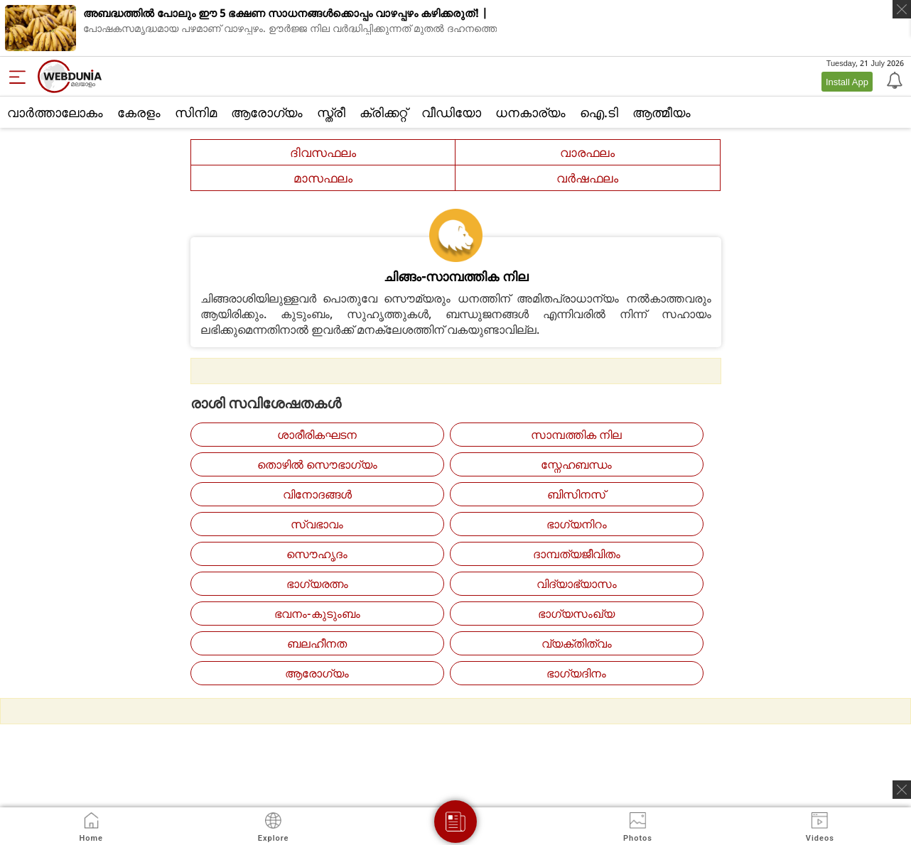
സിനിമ (196, 112)
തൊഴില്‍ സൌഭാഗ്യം (317, 464)
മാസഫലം (322, 178)
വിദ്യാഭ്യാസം (577, 584)
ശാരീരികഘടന (317, 434)
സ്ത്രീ (331, 112)
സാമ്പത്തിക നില (576, 434)
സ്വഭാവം (317, 524)
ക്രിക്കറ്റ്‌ (383, 112)
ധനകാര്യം (530, 112)
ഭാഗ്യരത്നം (317, 584)
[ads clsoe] (902, 789)
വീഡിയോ (451, 112)
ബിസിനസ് (576, 494)
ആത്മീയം (661, 112)
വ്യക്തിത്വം (576, 643)
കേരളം (139, 112)
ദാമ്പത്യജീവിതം (576, 554)
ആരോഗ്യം (267, 112)
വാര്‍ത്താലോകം (55, 112)
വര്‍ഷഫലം (587, 178)
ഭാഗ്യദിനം (576, 673)
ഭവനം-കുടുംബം (317, 613)
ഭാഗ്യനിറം (576, 524)
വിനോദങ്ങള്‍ (317, 494)
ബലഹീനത (317, 643)
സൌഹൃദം (316, 554)
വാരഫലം (587, 152)
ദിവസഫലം (323, 152)
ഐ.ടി (599, 112)
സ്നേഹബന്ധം (576, 464)
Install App (847, 81)
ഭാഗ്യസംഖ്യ (576, 613)
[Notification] (893, 79)
